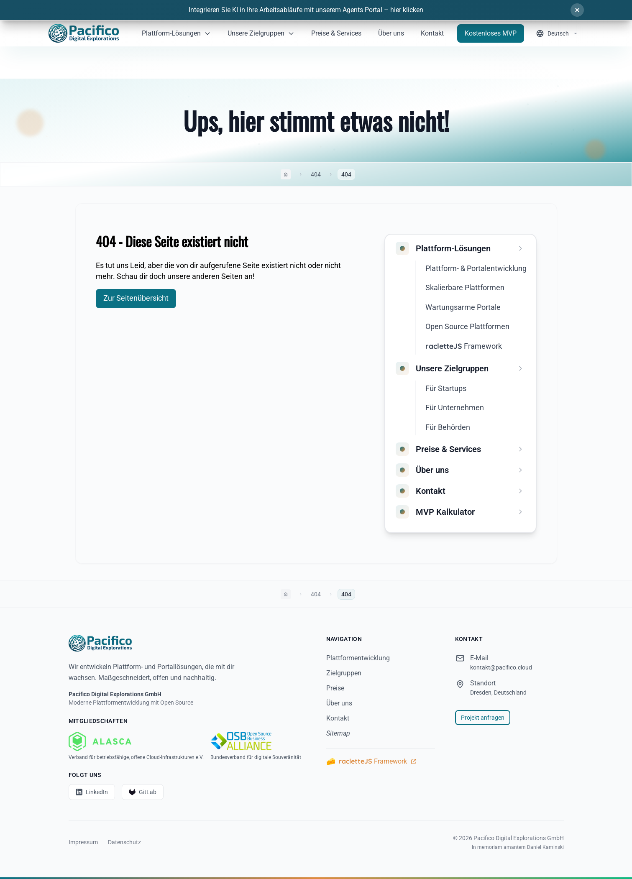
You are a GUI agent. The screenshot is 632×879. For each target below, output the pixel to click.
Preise (335, 688)
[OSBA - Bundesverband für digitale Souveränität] (255, 746)
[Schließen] (577, 10)
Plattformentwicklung (358, 658)
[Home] (84, 33)
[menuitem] (462, 248)
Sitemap (338, 733)
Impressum (83, 842)
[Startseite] (187, 643)
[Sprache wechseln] (557, 33)
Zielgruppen (343, 673)
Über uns (339, 703)
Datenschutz (124, 842)
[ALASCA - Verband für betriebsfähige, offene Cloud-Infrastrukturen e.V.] (136, 746)
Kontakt (337, 718)
